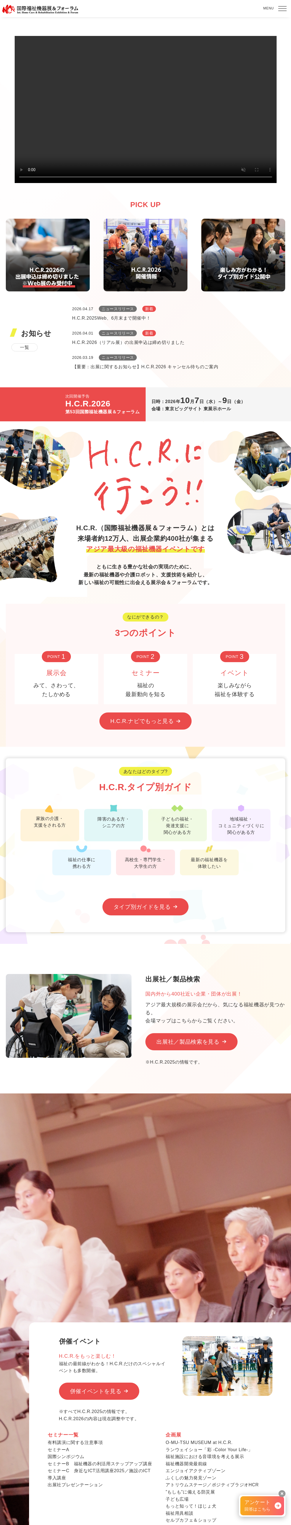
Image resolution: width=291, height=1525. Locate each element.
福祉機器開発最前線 (186, 1463)
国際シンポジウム (66, 1456)
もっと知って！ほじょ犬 (191, 1506)
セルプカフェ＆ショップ (191, 1520)
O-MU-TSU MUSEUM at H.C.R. (199, 1442)
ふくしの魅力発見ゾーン (191, 1478)
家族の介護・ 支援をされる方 (50, 818)
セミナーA (58, 1449)
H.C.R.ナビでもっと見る (142, 721)
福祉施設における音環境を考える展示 (205, 1456)
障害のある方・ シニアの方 (113, 818)
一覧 (24, 347)
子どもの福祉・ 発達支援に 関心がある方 (177, 822)
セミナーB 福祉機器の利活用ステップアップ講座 (100, 1463)
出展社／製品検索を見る (187, 1042)
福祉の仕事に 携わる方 (82, 859)
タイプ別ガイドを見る (142, 907)
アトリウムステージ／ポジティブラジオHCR (212, 1484)
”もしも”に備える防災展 (190, 1492)
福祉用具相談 (179, 1513)
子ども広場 (177, 1499)
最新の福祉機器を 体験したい (209, 859)
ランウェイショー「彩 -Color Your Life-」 (209, 1449)
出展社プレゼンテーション (75, 1484)
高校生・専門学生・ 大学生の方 (145, 859)
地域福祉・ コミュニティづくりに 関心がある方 (241, 822)
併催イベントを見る (96, 1391)
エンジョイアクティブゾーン (195, 1470)
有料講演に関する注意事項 (75, 1442)
